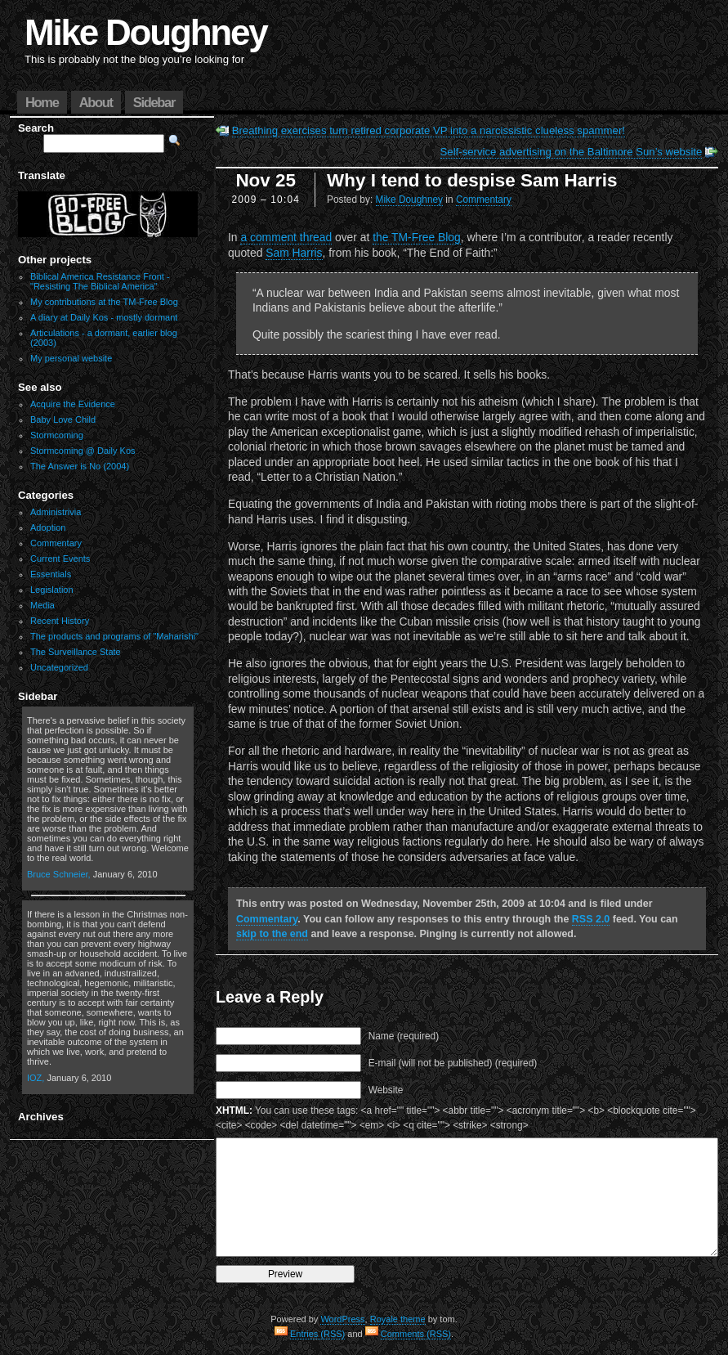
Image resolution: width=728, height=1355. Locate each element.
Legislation (52, 589)
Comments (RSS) (416, 1334)
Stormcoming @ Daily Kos (83, 450)
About (96, 102)
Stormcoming (56, 435)
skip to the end (272, 934)
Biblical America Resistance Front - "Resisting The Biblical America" (100, 281)
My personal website (71, 358)
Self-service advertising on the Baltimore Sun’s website (571, 152)
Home (42, 102)
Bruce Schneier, (59, 874)
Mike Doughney (146, 32)
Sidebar (154, 102)
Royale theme (398, 1319)
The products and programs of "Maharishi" (114, 636)
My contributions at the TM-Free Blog (104, 302)
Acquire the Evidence (72, 404)
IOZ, (35, 1078)
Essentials (50, 574)
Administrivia (55, 512)
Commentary (56, 543)
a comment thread (286, 237)
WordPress (342, 1319)
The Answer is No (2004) (79, 466)
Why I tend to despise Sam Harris (472, 180)
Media (42, 605)
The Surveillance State (75, 652)
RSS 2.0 (591, 919)
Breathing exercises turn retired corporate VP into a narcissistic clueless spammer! (428, 130)
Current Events (60, 558)
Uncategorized (59, 667)
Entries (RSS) (317, 1334)
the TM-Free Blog (417, 237)
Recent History (59, 621)
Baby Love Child (63, 419)
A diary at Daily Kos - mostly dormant (103, 317)
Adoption (47, 527)
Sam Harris (294, 252)
